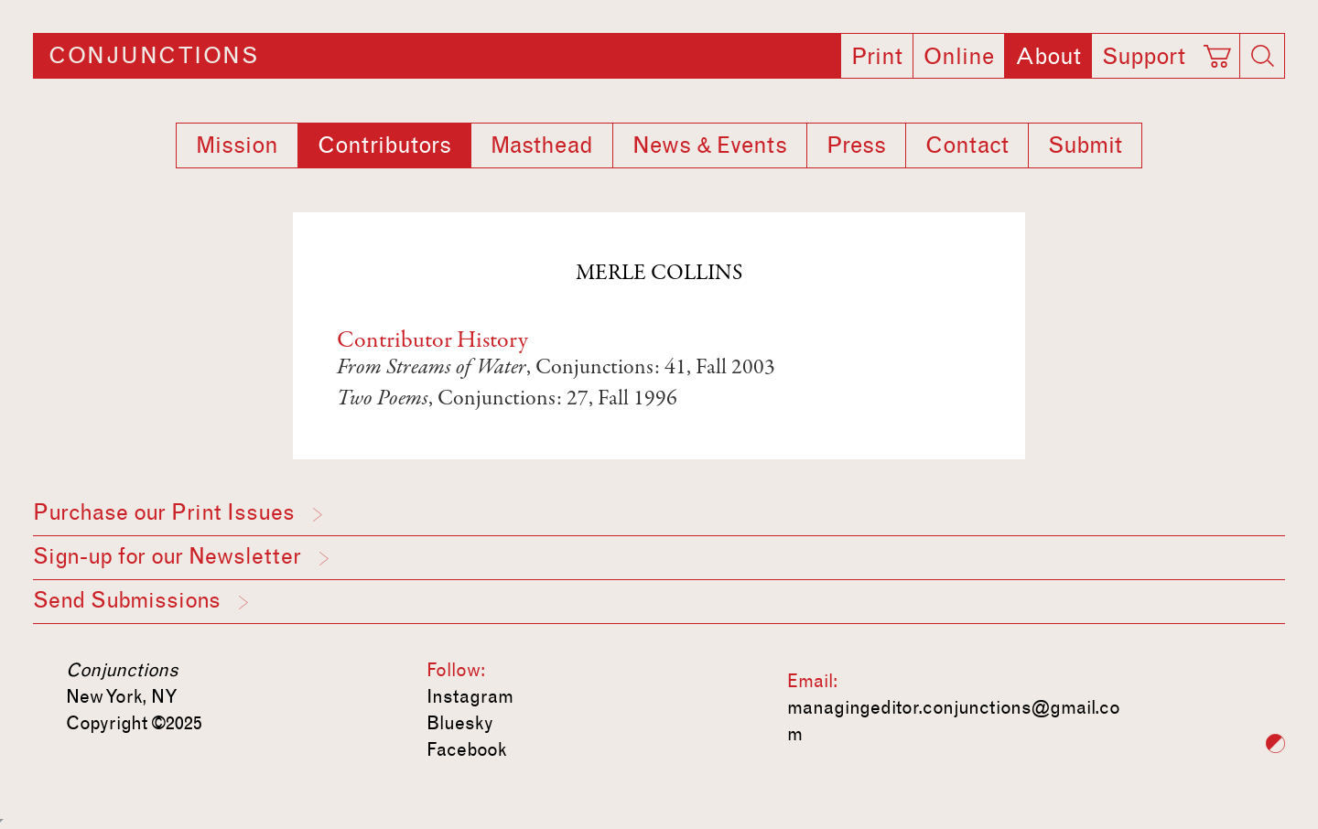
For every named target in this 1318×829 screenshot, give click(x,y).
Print (876, 56)
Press (856, 145)
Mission (237, 145)
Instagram (470, 696)
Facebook (467, 749)
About (1048, 56)
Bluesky (460, 723)
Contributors (384, 145)
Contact (967, 145)
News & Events (709, 145)
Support (1143, 56)
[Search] (1262, 56)
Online (959, 56)
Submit (1085, 145)
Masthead (542, 145)
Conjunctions (153, 56)
